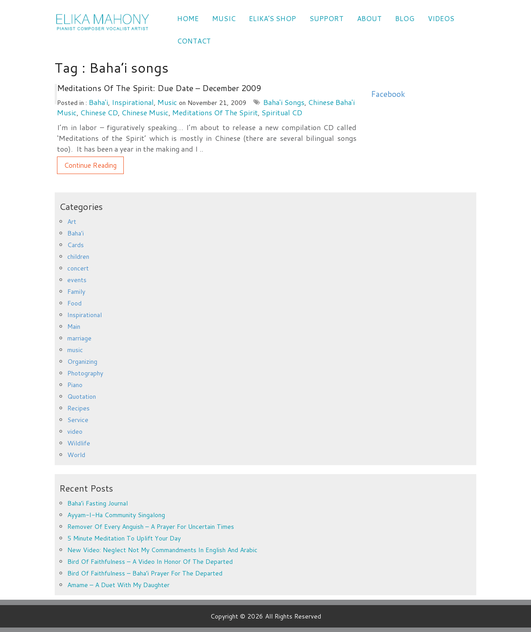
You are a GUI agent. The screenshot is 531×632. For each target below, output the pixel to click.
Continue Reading (90, 165)
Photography (85, 373)
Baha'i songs (284, 102)
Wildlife (78, 443)
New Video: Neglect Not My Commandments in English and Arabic (162, 549)
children (78, 256)
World (76, 454)
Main (73, 326)
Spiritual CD (281, 112)
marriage (79, 338)
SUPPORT (326, 18)
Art (71, 221)
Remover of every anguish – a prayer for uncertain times (150, 526)
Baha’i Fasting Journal (97, 503)
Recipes (78, 408)
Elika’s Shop (272, 18)
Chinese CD (99, 112)
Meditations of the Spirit (215, 112)
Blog (404, 18)
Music (223, 18)
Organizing (82, 361)
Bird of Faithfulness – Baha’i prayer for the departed (144, 573)
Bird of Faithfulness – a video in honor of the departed (150, 561)
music (167, 102)
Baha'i (98, 102)
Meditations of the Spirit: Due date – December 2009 (159, 88)
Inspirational (133, 102)
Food (74, 303)
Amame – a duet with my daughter (118, 584)
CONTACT (194, 41)
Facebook (388, 94)
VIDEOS (441, 18)
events (77, 279)
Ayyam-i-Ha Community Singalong (116, 514)
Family (76, 291)
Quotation (81, 396)
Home (188, 18)
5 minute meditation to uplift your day (124, 538)
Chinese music (145, 112)
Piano (75, 384)
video (75, 431)
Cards (75, 244)
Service (77, 419)
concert (78, 268)
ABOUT (369, 18)
